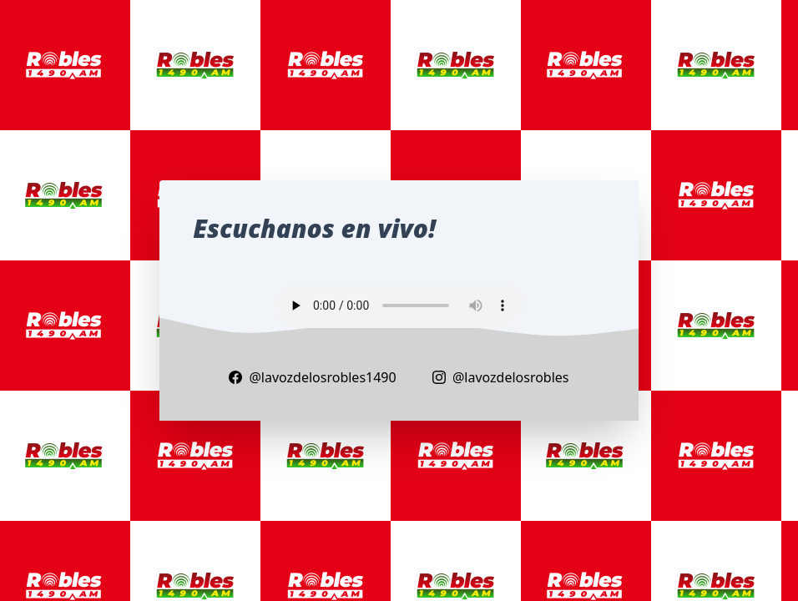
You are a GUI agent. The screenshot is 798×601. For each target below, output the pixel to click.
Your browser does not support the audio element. (399, 305)
